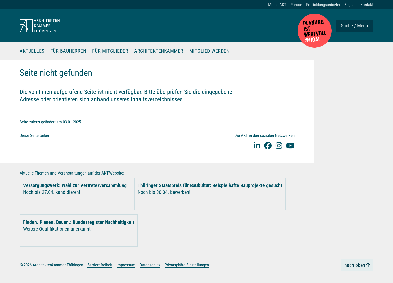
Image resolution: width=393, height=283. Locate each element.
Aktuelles (32, 51)
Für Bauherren (68, 51)
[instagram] (279, 145)
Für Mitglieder (110, 51)
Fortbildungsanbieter (323, 4)
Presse (296, 4)
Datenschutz (150, 264)
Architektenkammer (158, 51)
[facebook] (268, 145)
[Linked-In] (257, 145)
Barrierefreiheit (99, 264)
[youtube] (290, 145)
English (350, 4)
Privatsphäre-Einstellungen (187, 264)
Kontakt (366, 4)
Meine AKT (277, 4)
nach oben (354, 265)
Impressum (126, 264)
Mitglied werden (209, 51)
